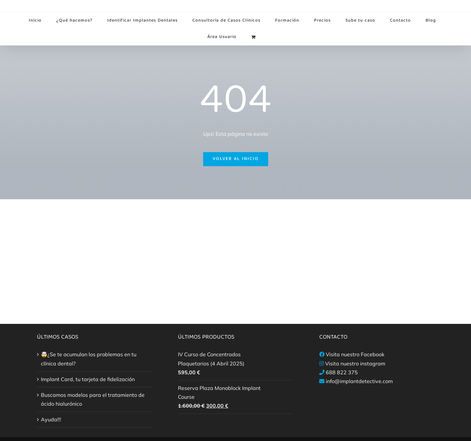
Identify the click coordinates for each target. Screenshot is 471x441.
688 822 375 (342, 372)
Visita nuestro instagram (355, 363)
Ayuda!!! (51, 419)
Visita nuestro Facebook (355, 354)
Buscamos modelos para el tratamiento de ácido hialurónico (93, 399)
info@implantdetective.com (359, 381)
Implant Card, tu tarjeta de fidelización (88, 379)
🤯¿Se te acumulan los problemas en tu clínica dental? (88, 358)
